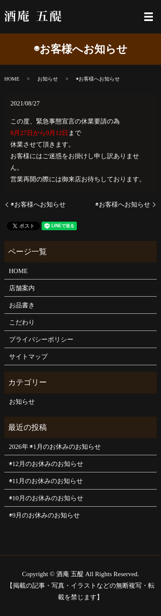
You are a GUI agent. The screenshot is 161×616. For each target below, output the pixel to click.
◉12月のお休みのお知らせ (46, 463)
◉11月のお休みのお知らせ (46, 481)
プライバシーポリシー (41, 339)
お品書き (22, 305)
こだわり (22, 322)
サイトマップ (28, 356)
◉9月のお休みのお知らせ (44, 515)
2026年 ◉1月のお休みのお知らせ (55, 446)
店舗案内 (22, 288)
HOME (11, 79)
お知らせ (47, 79)
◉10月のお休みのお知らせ (46, 498)
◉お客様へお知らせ (38, 204)
